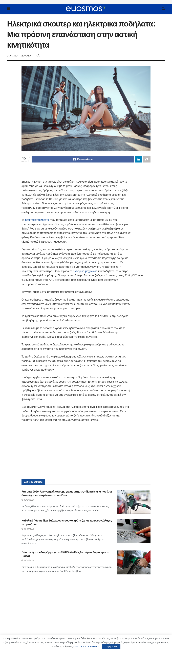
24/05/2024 (12, 56)
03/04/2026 (28, 529)
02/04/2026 (28, 560)
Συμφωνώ (111, 646)
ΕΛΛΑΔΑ (26, 56)
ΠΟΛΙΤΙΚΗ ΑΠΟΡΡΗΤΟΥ (86, 646)
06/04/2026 (28, 500)
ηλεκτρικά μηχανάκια (85, 271)
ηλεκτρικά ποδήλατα (37, 219)
